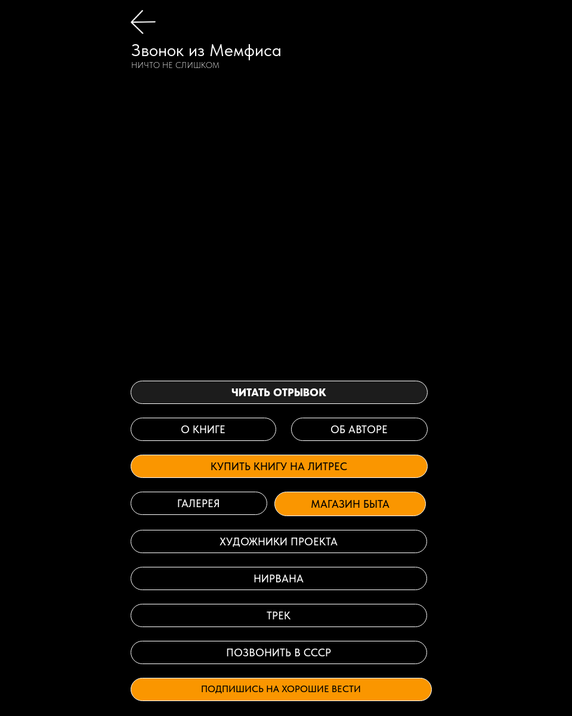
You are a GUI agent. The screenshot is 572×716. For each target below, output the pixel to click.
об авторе (359, 429)
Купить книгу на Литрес (279, 466)
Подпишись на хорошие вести (281, 689)
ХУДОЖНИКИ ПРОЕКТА (278, 541)
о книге (203, 429)
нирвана (278, 578)
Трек (278, 615)
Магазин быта (350, 504)
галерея (198, 503)
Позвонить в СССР (278, 652)
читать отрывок (278, 392)
